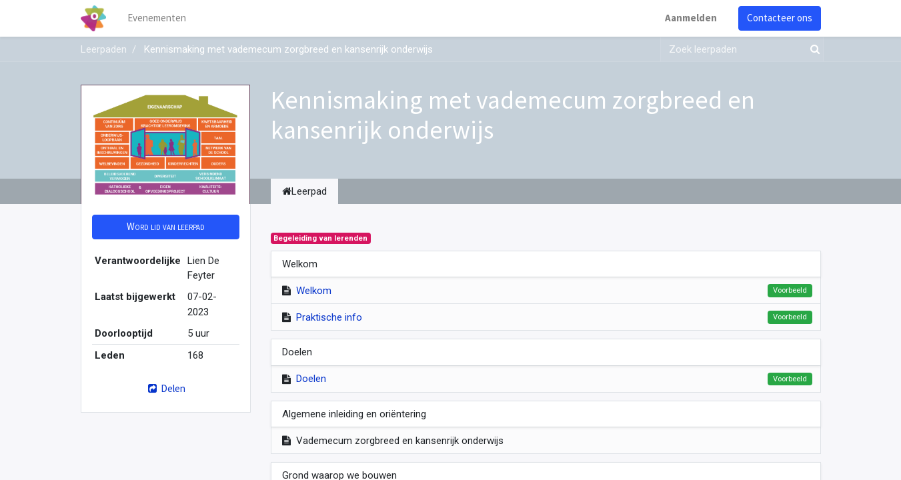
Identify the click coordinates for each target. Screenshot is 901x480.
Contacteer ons (779, 17)
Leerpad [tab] (304, 191)
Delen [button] (165, 388)
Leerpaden (104, 49)
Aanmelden (691, 17)
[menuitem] (156, 18)
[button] (165, 227)
